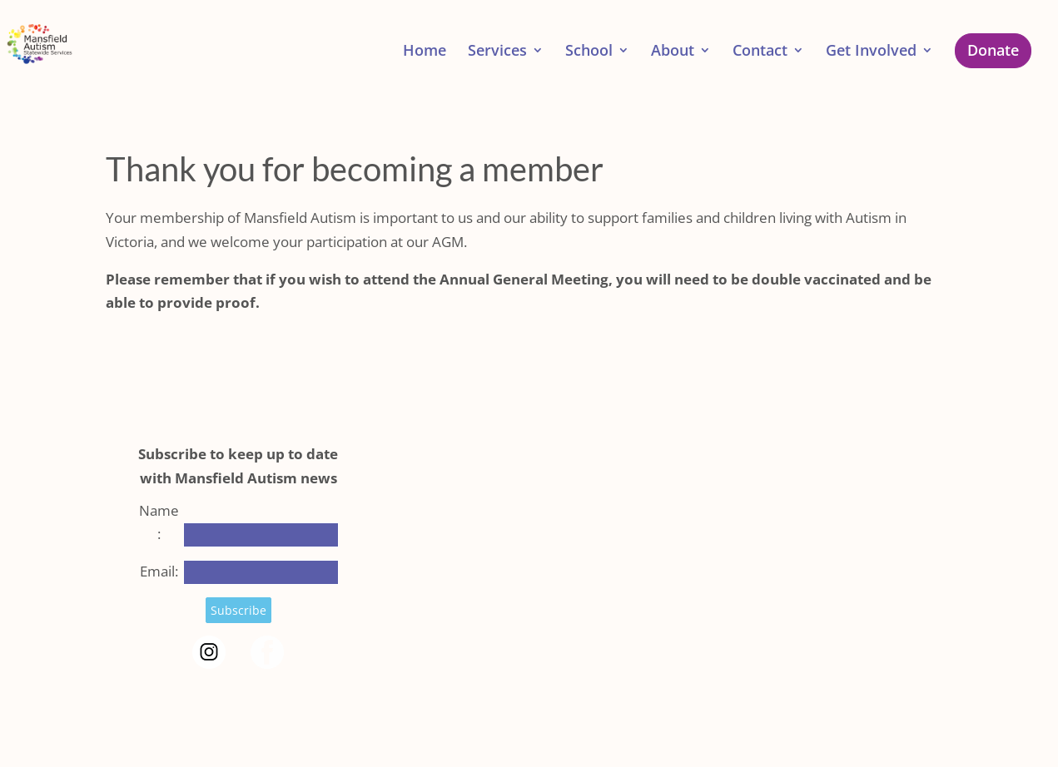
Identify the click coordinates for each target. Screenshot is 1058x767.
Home (424, 52)
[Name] (261, 534)
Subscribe (238, 610)
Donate (993, 50)
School (589, 52)
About (672, 52)
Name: (159, 522)
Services (497, 52)
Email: (159, 571)
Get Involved (871, 52)
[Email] (261, 572)
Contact (760, 52)
